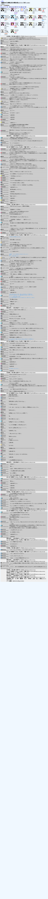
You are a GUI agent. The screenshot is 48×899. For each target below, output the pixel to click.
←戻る (2, 1)
